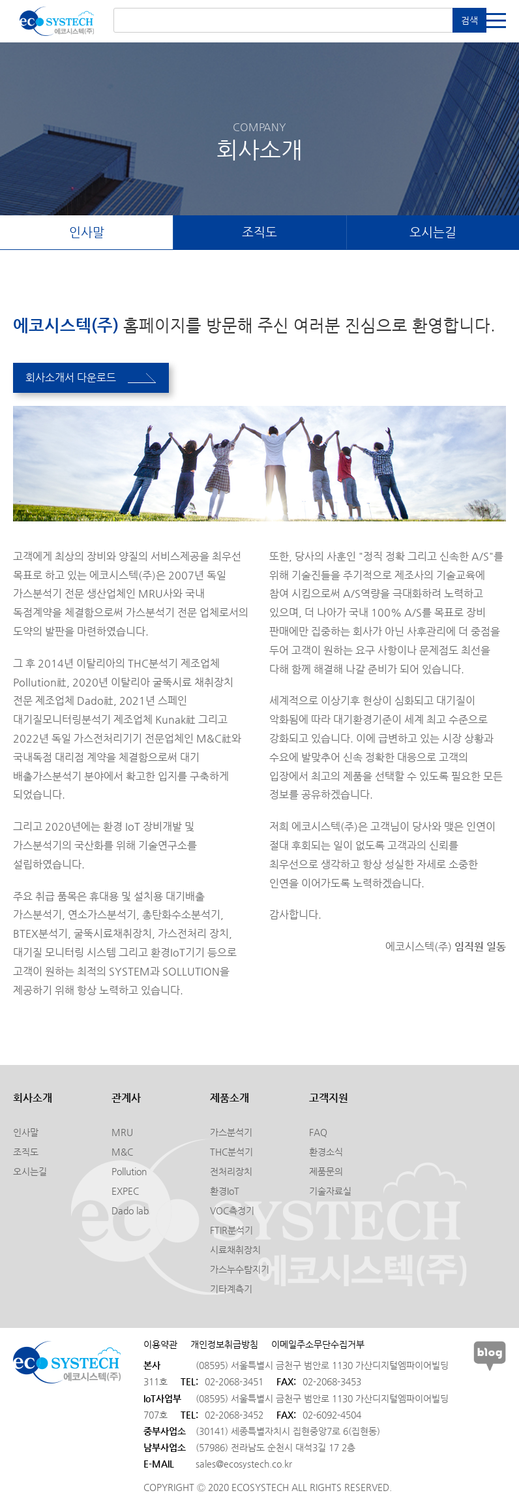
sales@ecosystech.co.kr (244, 1465)
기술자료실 (330, 1192)
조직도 (259, 232)
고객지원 (328, 1099)
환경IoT (224, 1192)
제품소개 (229, 1099)
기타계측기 (231, 1290)
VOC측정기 (232, 1212)
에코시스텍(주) (57, 21)
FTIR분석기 (231, 1231)
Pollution (129, 1172)
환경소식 (326, 1153)
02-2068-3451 (234, 1383)
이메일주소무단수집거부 (317, 1345)
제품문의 (326, 1172)
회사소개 (32, 1099)
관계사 (126, 1099)
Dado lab (130, 1212)
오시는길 (433, 232)
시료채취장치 (235, 1251)
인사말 (86, 232)
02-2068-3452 (234, 1416)
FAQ (318, 1133)
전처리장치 (231, 1172)
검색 (469, 20)
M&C (122, 1153)
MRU (122, 1133)
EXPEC (125, 1192)
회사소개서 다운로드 (92, 378)
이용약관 (160, 1345)
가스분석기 (231, 1133)
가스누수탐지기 (239, 1270)
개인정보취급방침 (224, 1345)
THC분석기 (231, 1153)
